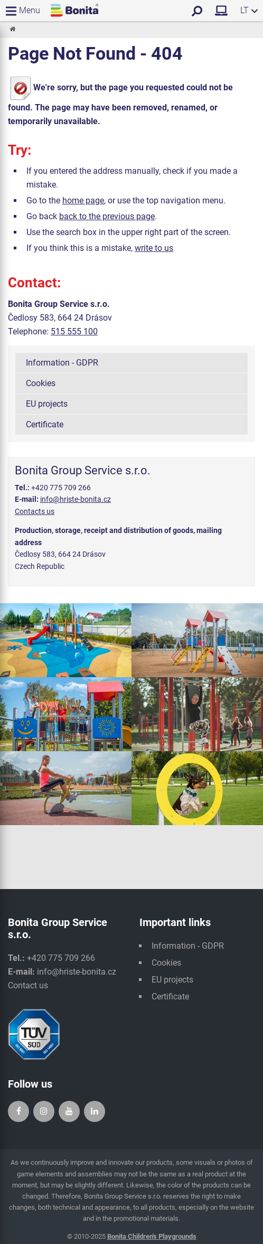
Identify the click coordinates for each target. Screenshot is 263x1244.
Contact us (28, 985)
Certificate (44, 424)
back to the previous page (107, 216)
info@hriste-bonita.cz (75, 499)
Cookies (40, 383)
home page (83, 200)
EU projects (47, 404)
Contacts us (34, 511)
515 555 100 (74, 331)
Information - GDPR (62, 363)
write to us (154, 248)
